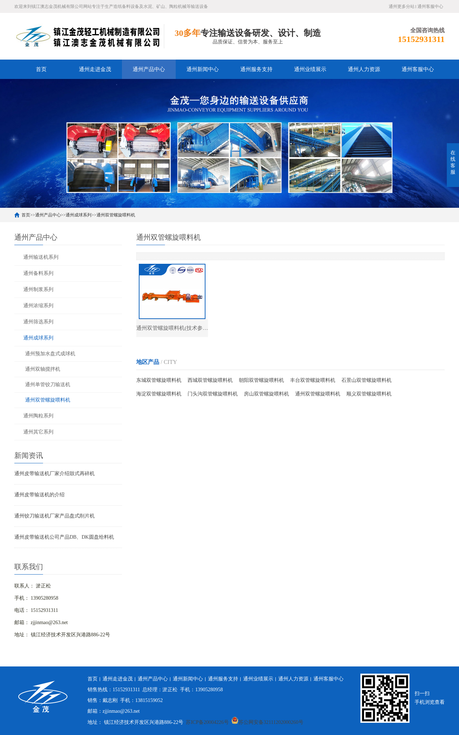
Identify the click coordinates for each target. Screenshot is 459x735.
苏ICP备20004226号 (207, 722)
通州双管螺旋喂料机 (115, 214)
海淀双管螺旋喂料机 (158, 394)
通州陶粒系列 (38, 415)
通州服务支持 (256, 69)
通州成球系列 (78, 214)
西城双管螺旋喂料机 (210, 380)
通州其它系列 (38, 432)
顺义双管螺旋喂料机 (369, 394)
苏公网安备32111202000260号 (267, 722)
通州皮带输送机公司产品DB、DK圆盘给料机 (64, 537)
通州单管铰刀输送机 (47, 384)
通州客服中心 (430, 6)
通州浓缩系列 (38, 305)
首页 (41, 69)
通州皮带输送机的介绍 (39, 494)
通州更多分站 (402, 6)
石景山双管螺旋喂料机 (366, 380)
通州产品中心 (149, 69)
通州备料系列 (38, 273)
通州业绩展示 (310, 69)
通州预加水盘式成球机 (50, 353)
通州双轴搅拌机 (42, 369)
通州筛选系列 (38, 321)
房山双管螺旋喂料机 (266, 394)
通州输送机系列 (40, 257)
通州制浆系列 (38, 289)
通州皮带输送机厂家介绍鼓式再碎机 (54, 473)
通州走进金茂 (95, 69)
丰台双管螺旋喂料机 (312, 380)
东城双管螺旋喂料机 (158, 380)
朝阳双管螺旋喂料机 (261, 380)
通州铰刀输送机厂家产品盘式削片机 (54, 516)
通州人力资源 (364, 69)
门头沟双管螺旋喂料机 (213, 394)
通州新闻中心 (202, 69)
